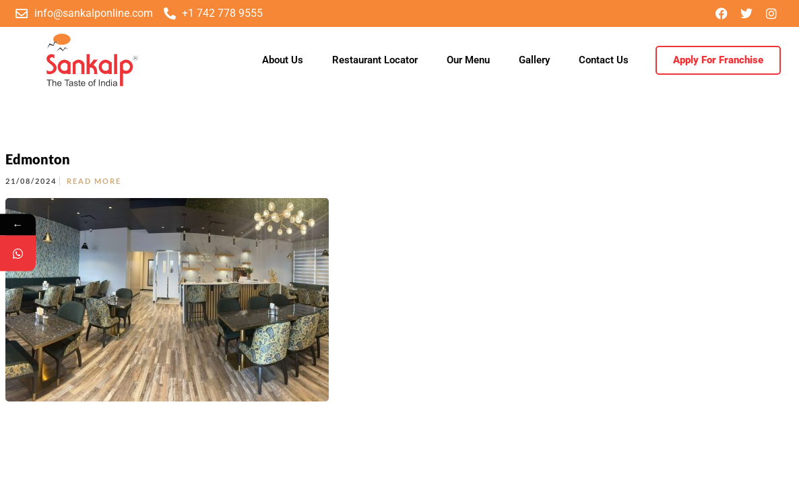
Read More (94, 180)
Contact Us (604, 60)
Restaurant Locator (375, 60)
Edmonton (37, 159)
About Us (282, 60)
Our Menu (468, 60)
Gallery (534, 60)
